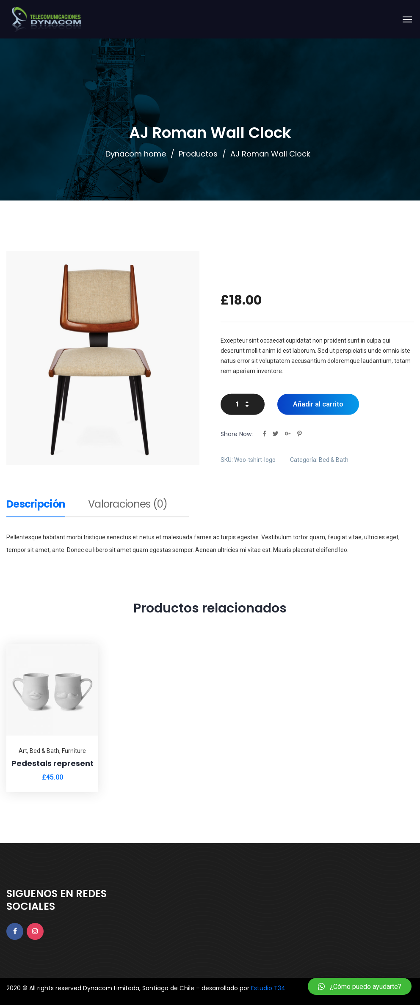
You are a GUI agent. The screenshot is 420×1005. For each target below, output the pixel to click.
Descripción (35, 505)
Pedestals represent (52, 763)
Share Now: (237, 433)
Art (23, 750)
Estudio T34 (268, 988)
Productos (198, 153)
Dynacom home (135, 153)
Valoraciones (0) (127, 505)
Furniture (74, 750)
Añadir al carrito (318, 404)
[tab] (35, 507)
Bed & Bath (333, 459)
